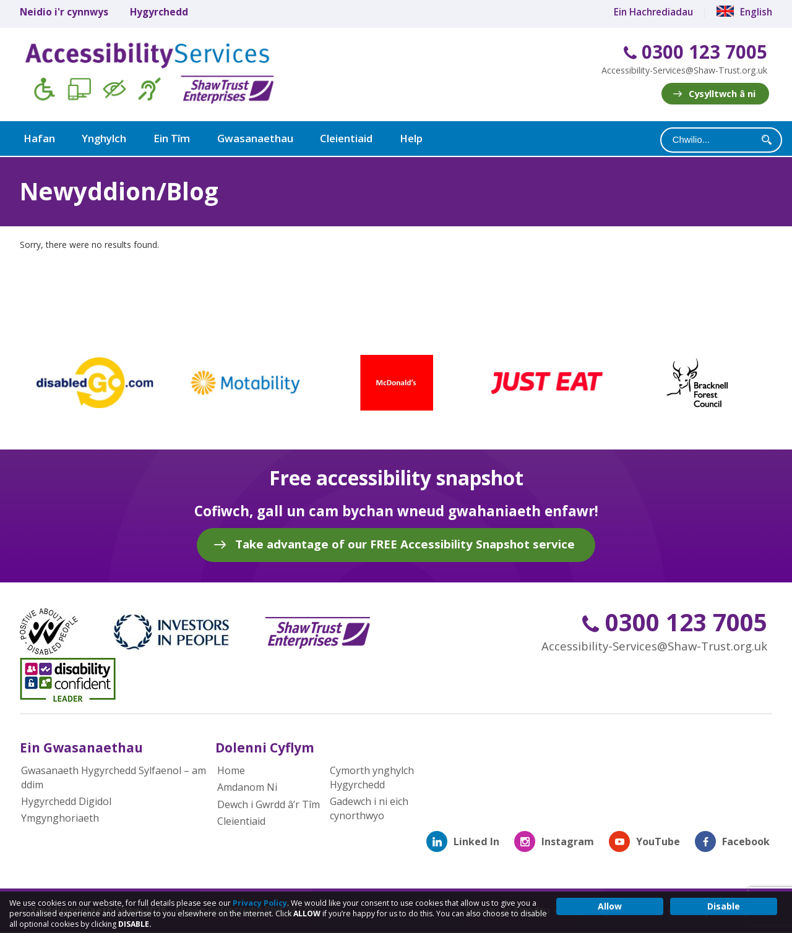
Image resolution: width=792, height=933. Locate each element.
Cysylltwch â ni (722, 94)
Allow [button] (610, 906)
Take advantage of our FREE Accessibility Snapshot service (405, 542)
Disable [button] (723, 906)
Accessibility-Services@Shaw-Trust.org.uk (684, 70)
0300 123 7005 (695, 52)
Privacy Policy (260, 903)
